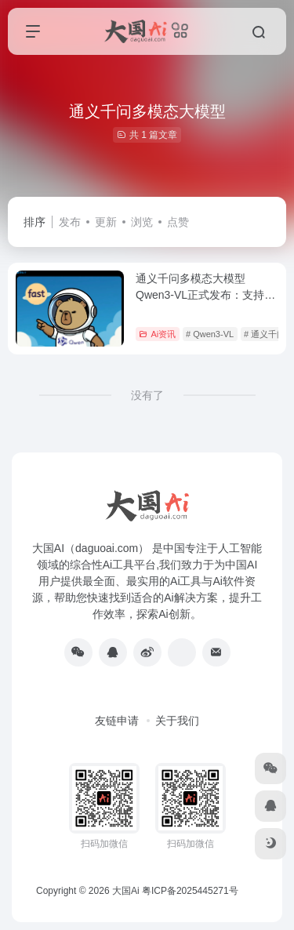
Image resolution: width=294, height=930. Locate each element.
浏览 (142, 222)
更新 (106, 222)
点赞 (178, 222)
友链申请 (117, 720)
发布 (70, 222)
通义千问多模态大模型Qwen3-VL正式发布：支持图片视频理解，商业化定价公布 (207, 295)
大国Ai (126, 890)
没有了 (147, 395)
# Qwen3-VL (210, 334)
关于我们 (177, 720)
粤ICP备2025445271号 (190, 890)
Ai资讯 (157, 334)
